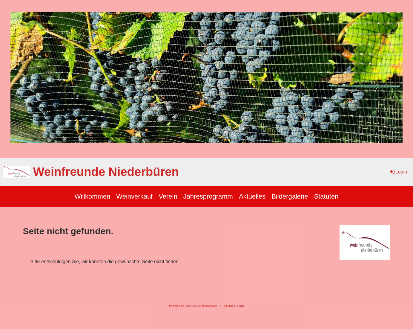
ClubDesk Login (234, 305)
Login (398, 171)
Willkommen (92, 196)
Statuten (326, 196)
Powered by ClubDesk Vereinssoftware (193, 305)
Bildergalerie (289, 196)
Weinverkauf (134, 196)
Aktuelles (252, 196)
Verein (168, 196)
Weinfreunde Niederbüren (106, 171)
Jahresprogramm (208, 196)
